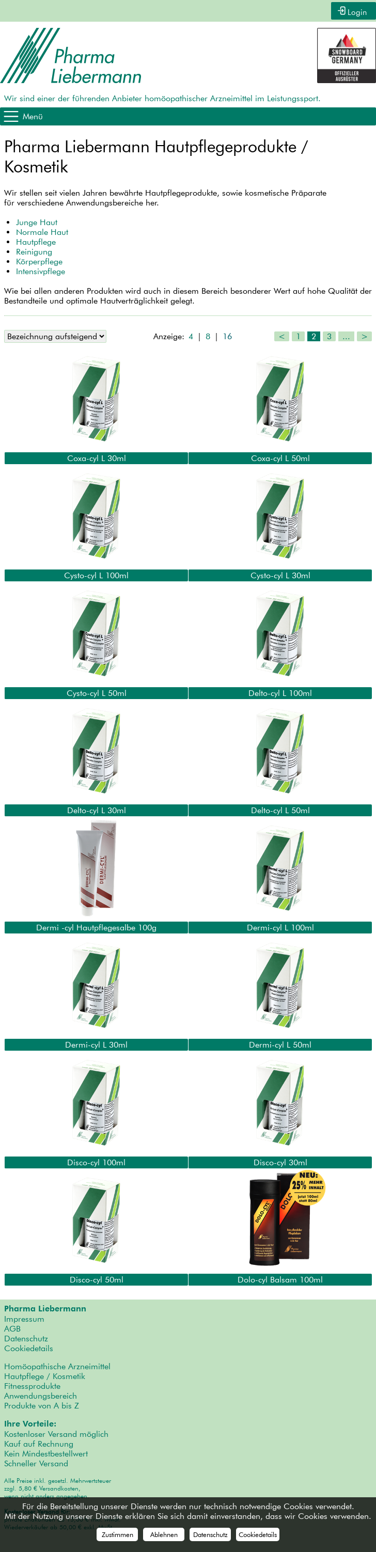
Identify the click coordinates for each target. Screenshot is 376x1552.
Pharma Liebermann (45, 1308)
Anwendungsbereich (40, 1395)
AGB (12, 1328)
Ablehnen (164, 1534)
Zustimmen (117, 1534)
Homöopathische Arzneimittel (57, 1365)
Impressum (24, 1318)
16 (227, 335)
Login (356, 10)
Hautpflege (36, 241)
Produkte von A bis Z (41, 1405)
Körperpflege (39, 260)
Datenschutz (26, 1337)
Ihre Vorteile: (30, 1423)
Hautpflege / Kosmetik (44, 1375)
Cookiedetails (28, 1347)
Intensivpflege (40, 270)
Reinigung (34, 251)
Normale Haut (42, 231)
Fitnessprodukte (32, 1385)
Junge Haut (36, 221)
